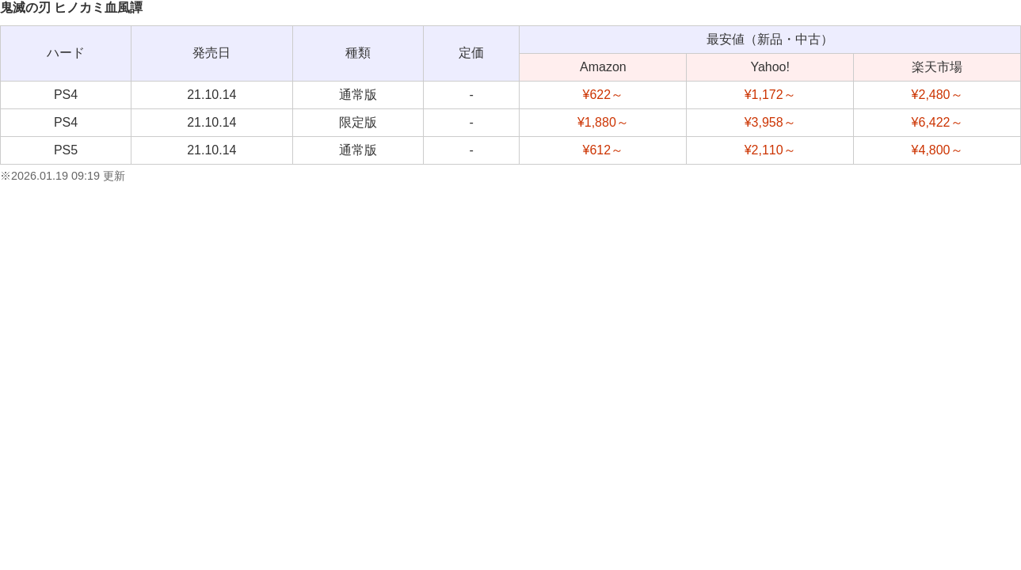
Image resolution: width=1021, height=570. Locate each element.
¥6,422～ (937, 122)
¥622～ (603, 94)
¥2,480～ (937, 94)
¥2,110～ (770, 150)
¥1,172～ (770, 94)
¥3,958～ (770, 122)
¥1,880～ (603, 122)
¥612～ (603, 150)
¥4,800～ (937, 150)
